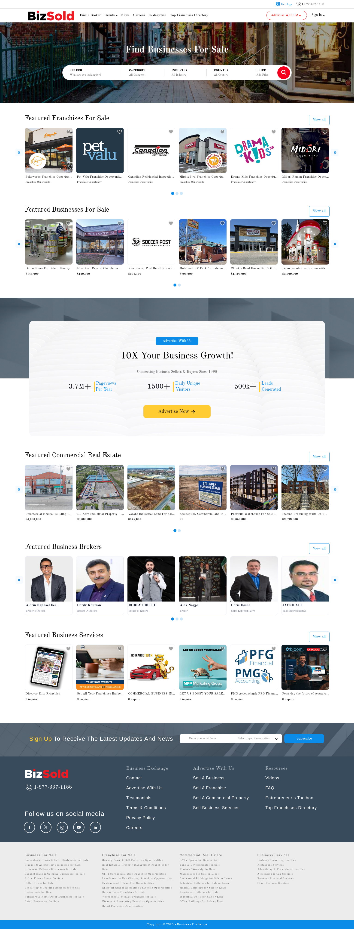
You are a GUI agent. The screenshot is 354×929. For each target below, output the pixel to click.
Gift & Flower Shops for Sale (44, 878)
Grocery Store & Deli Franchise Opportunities (132, 860)
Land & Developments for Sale (200, 865)
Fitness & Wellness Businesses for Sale (51, 869)
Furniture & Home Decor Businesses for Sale (54, 897)
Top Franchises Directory (189, 15)
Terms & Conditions (146, 808)
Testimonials (139, 798)
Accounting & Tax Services (275, 874)
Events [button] (111, 15)
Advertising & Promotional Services (281, 869)
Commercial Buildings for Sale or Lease (206, 878)
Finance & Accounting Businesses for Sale (52, 865)
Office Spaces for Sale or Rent (200, 860)
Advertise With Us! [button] (286, 15)
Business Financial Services (275, 878)
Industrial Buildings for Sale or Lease (205, 883)
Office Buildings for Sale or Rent (201, 901)
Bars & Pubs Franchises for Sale (123, 892)
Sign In (318, 15)
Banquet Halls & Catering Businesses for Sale (55, 874)
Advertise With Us (177, 341)
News (125, 15)
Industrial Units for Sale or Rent (201, 897)
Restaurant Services (270, 865)
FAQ (269, 788)
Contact (134, 778)
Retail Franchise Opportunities (122, 906)
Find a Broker (90, 15)
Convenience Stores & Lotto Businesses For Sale (57, 860)
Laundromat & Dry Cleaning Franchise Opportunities (137, 878)
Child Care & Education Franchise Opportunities (134, 874)
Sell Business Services (216, 808)
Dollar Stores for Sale (39, 883)
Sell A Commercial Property (221, 798)
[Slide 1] (172, 193)
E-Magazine (157, 15)
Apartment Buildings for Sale (199, 892)
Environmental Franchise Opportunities (128, 883)
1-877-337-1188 (48, 787)
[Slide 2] (177, 193)
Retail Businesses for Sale (42, 901)
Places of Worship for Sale (197, 869)
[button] (143, 72)
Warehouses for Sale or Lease (199, 874)
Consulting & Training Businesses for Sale (53, 888)
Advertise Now (177, 412)
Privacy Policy (140, 817)
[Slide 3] (181, 193)
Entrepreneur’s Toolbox (289, 798)
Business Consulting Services (276, 860)
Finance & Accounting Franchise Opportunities (133, 901)
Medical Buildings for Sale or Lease (203, 888)
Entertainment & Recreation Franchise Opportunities (137, 888)
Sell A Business (209, 778)
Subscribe (304, 739)
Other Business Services (273, 883)
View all (319, 120)
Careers (139, 15)
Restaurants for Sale (38, 892)
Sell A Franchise (210, 788)
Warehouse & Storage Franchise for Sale (129, 897)
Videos (272, 778)
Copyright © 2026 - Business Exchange (177, 924)
